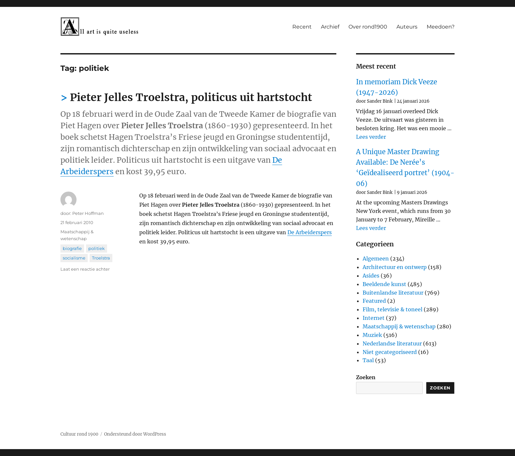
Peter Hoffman (88, 213)
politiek (96, 248)
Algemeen (376, 258)
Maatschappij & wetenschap (399, 326)
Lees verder (371, 137)
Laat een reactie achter (85, 269)
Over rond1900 (367, 27)
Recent (302, 27)
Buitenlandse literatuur (393, 292)
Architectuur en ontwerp (395, 267)
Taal (368, 360)
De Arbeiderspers (309, 232)
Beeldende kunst (384, 284)
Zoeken (365, 377)
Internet (374, 318)
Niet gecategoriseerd (390, 352)
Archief (330, 27)
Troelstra (101, 257)
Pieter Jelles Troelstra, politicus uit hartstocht (191, 97)
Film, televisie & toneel (392, 309)
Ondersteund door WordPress (135, 434)
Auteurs (406, 27)
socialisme (74, 257)
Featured (374, 301)
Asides (371, 275)
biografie (72, 248)
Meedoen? (441, 27)
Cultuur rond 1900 (79, 434)
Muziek (372, 335)
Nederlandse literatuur (392, 343)
